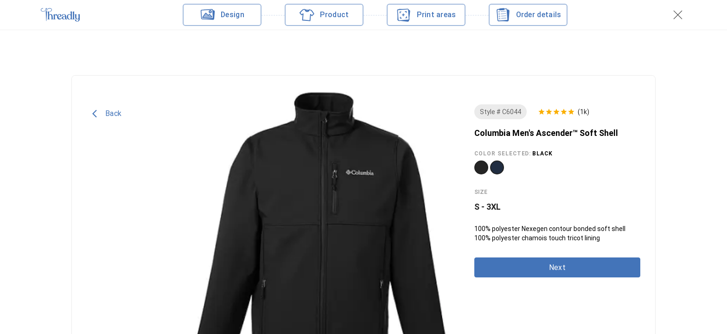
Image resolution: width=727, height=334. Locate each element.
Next (557, 267)
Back (106, 113)
